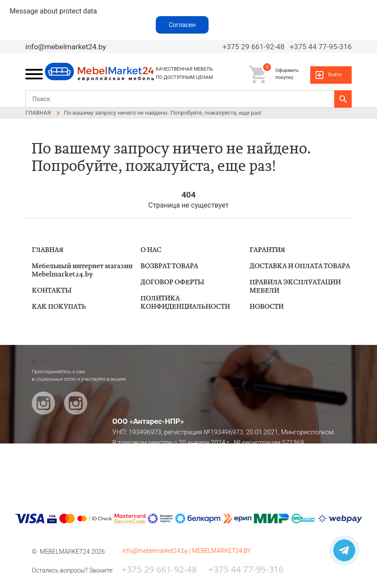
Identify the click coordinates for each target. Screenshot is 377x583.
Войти (335, 75)
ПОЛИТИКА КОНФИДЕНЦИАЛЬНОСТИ (185, 302)
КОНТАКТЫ (52, 290)
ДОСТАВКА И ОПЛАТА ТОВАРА (300, 266)
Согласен (182, 24)
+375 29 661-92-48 (253, 46)
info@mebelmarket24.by (65, 46)
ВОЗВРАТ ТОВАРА (169, 266)
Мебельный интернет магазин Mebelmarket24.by (82, 270)
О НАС (151, 250)
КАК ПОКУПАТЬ (59, 307)
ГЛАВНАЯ (47, 250)
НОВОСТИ (267, 307)
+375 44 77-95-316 (321, 46)
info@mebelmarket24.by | (157, 550)
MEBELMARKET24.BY (221, 550)
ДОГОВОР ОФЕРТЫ (172, 282)
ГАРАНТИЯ (267, 250)
